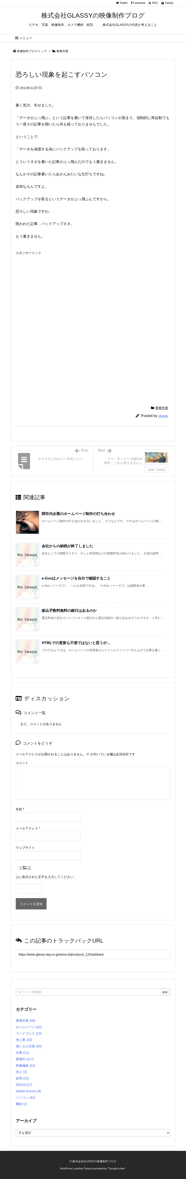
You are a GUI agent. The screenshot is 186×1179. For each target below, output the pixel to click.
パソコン (25, 1097)
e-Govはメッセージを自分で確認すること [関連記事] (76, 578)
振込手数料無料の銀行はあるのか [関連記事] (69, 611)
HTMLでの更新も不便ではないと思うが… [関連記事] (76, 643)
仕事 (22, 1052)
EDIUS (24, 1085)
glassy (163, 416)
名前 (20, 809)
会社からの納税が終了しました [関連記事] (67, 546)
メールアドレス (28, 828)
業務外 (25, 1059)
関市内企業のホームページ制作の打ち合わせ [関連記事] (78, 514)
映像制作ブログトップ (32, 51)
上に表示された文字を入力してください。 (46, 877)
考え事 (24, 1040)
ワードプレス (29, 1033)
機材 (21, 1104)
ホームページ (29, 1027)
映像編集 (25, 1065)
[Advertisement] (54, 289)
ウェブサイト (25, 847)
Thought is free (116, 1168)
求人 (21, 1072)
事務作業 (62, 51)
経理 (22, 1078)
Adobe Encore (28, 1091)
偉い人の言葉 (29, 1046)
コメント (22, 763)
